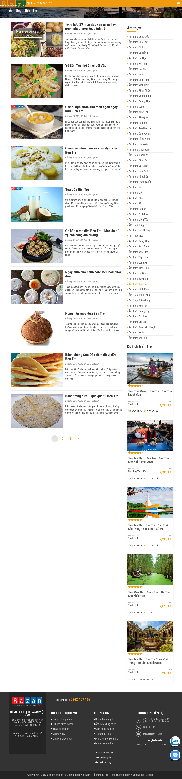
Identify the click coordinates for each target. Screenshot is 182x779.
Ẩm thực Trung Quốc (140, 182)
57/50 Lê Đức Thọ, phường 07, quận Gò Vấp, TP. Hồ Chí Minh (156, 720)
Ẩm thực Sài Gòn (138, 338)
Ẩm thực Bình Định (139, 246)
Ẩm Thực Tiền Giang (140, 300)
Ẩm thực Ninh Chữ (139, 85)
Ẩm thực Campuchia (140, 133)
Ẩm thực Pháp (136, 198)
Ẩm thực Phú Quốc (139, 117)
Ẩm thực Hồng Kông (139, 139)
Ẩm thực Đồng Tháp (139, 241)
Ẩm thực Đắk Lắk (138, 316)
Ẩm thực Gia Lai (137, 322)
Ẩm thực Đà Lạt (137, 47)
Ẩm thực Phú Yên (138, 305)
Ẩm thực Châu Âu (138, 160)
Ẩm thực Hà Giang (138, 273)
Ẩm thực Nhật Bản (138, 176)
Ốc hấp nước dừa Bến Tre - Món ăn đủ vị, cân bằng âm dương (92, 233)
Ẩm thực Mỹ (135, 192)
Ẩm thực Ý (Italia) (138, 214)
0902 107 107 (149, 727)
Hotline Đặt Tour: (62, 699)
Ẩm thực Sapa (136, 106)
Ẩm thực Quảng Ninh (140, 101)
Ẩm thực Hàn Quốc (139, 171)
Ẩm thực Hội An (137, 69)
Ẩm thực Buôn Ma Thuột (142, 327)
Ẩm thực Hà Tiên (138, 63)
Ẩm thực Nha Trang (139, 79)
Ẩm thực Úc (135, 187)
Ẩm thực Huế (136, 74)
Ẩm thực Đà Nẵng (138, 52)
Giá (170, 401)
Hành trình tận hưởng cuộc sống (13, 6)
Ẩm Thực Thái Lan (138, 155)
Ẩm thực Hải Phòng (139, 230)
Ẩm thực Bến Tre (138, 284)
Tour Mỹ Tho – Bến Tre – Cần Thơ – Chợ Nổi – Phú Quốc (149, 460)
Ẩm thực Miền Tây (138, 219)
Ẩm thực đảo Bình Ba (140, 128)
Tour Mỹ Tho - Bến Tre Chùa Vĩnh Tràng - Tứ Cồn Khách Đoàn (148, 661)
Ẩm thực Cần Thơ (138, 42)
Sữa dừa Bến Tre (77, 189)
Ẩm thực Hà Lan (137, 208)
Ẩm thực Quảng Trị (139, 311)
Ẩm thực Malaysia (138, 144)
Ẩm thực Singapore (139, 149)
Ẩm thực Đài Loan (138, 165)
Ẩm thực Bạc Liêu (138, 278)
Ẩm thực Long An (138, 262)
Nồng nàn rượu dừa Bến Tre (85, 313)
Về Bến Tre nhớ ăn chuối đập (85, 66)
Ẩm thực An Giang (138, 332)
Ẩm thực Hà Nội (137, 58)
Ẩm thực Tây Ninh (138, 257)
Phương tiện (133, 401)
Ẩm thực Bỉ (135, 203)
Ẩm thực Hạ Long (138, 122)
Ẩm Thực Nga (136, 235)
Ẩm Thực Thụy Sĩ (138, 225)
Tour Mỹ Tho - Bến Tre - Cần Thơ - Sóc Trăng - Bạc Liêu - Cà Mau (149, 527)
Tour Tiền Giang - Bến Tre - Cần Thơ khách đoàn (150, 393)
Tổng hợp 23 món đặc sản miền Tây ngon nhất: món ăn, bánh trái (90, 26)
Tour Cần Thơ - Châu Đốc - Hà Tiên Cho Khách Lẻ (149, 594)
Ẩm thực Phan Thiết (139, 90)
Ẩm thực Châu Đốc (139, 36)
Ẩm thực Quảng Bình (140, 96)
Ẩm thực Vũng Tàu (139, 112)
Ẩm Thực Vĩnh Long (139, 295)
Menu (178, 6)
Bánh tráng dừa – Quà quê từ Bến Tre (91, 396)
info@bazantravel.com (152, 734)
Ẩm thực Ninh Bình (139, 289)
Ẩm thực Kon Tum (138, 252)
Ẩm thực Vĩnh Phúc (139, 268)
